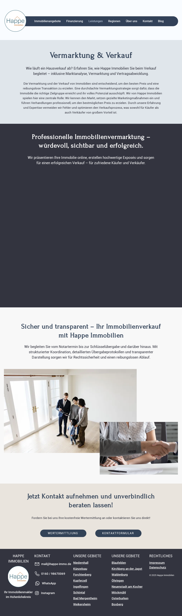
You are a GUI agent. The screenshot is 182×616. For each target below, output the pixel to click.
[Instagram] (48, 593)
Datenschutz (157, 567)
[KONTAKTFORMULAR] (118, 533)
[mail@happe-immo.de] (53, 564)
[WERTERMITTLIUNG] (63, 533)
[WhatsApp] (48, 583)
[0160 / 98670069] (53, 574)
